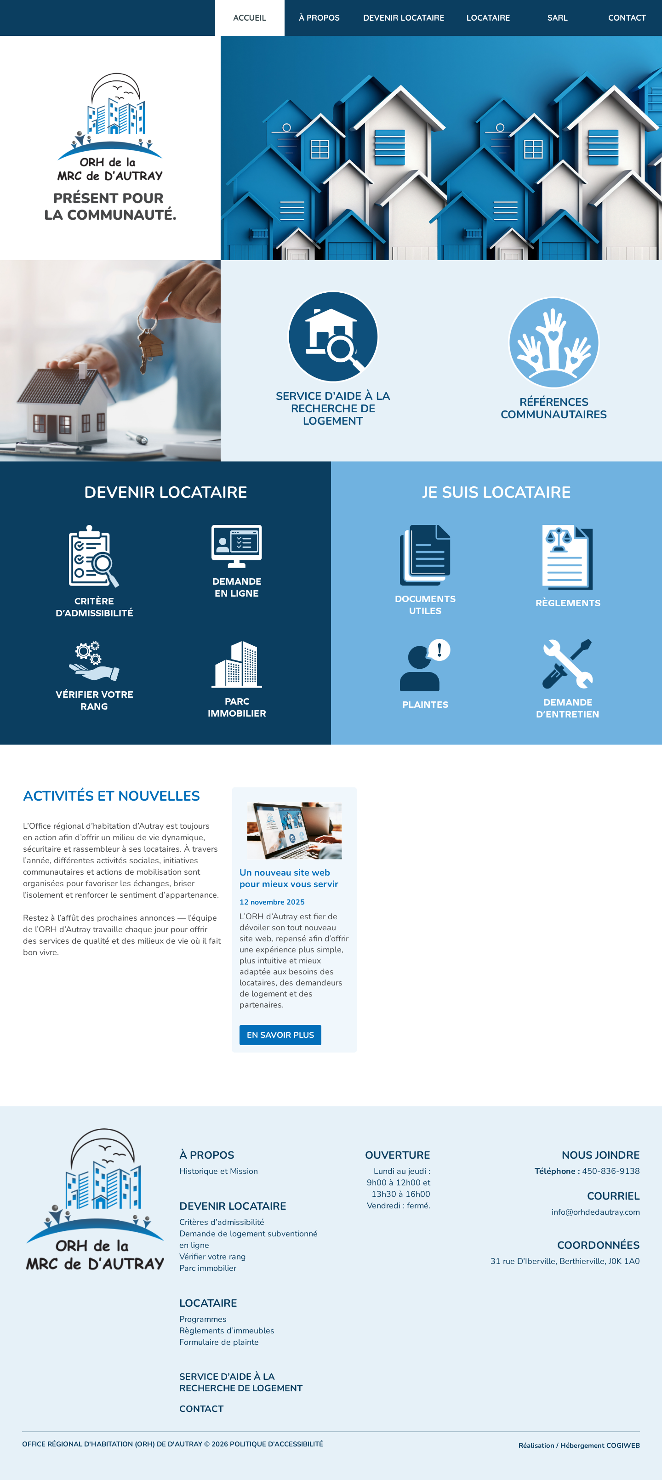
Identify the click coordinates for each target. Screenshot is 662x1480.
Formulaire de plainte (219, 1342)
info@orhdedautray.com (596, 1212)
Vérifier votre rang (212, 1256)
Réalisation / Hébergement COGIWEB (579, 1445)
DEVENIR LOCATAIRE (403, 17)
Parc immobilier (207, 1268)
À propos (319, 17)
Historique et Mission (218, 1171)
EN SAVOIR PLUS (280, 1035)
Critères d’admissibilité (221, 1222)
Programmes (203, 1319)
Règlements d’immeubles (226, 1330)
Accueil (250, 17)
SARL (558, 17)
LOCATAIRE (488, 17)
